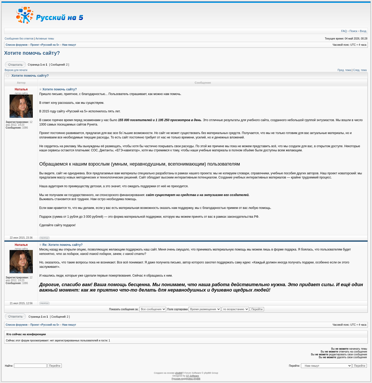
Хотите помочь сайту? (32, 53)
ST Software (192, 375)
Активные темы (44, 38)
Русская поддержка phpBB (186, 378)
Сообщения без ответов (19, 38)
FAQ (344, 31)
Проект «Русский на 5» (44, 44)
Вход (363, 31)
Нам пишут (69, 44)
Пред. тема (344, 70)
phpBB (178, 373)
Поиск (353, 31)
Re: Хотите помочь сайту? (62, 245)
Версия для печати (16, 70)
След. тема (360, 70)
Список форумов (17, 44)
